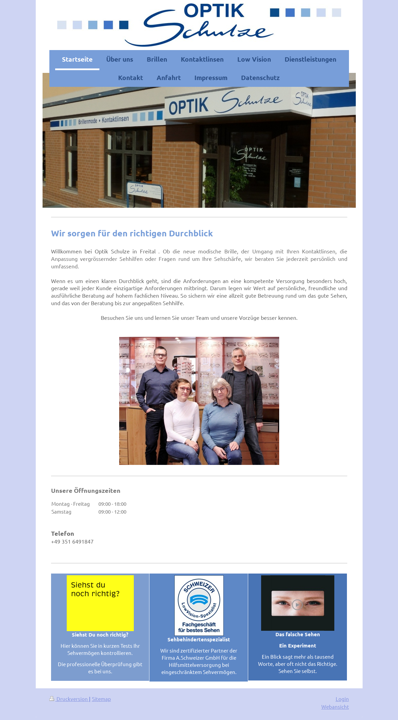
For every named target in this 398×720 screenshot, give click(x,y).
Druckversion (69, 698)
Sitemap (101, 698)
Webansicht (335, 706)
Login (342, 698)
